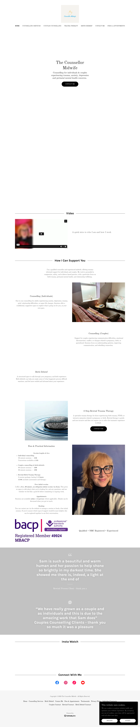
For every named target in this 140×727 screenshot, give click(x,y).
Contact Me (70, 84)
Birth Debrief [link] (86, 26)
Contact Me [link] (100, 26)
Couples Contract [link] (55, 705)
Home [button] (25, 701)
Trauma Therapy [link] (71, 26)
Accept (128, 720)
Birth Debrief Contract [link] (83, 705)
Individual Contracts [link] (110, 701)
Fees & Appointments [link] (116, 26)
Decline (112, 720)
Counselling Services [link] (31, 26)
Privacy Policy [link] (96, 701)
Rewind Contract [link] (68, 705)
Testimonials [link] (85, 701)
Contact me (98, 429)
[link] (70, 14)
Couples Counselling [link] (52, 26)
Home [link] (17, 26)
